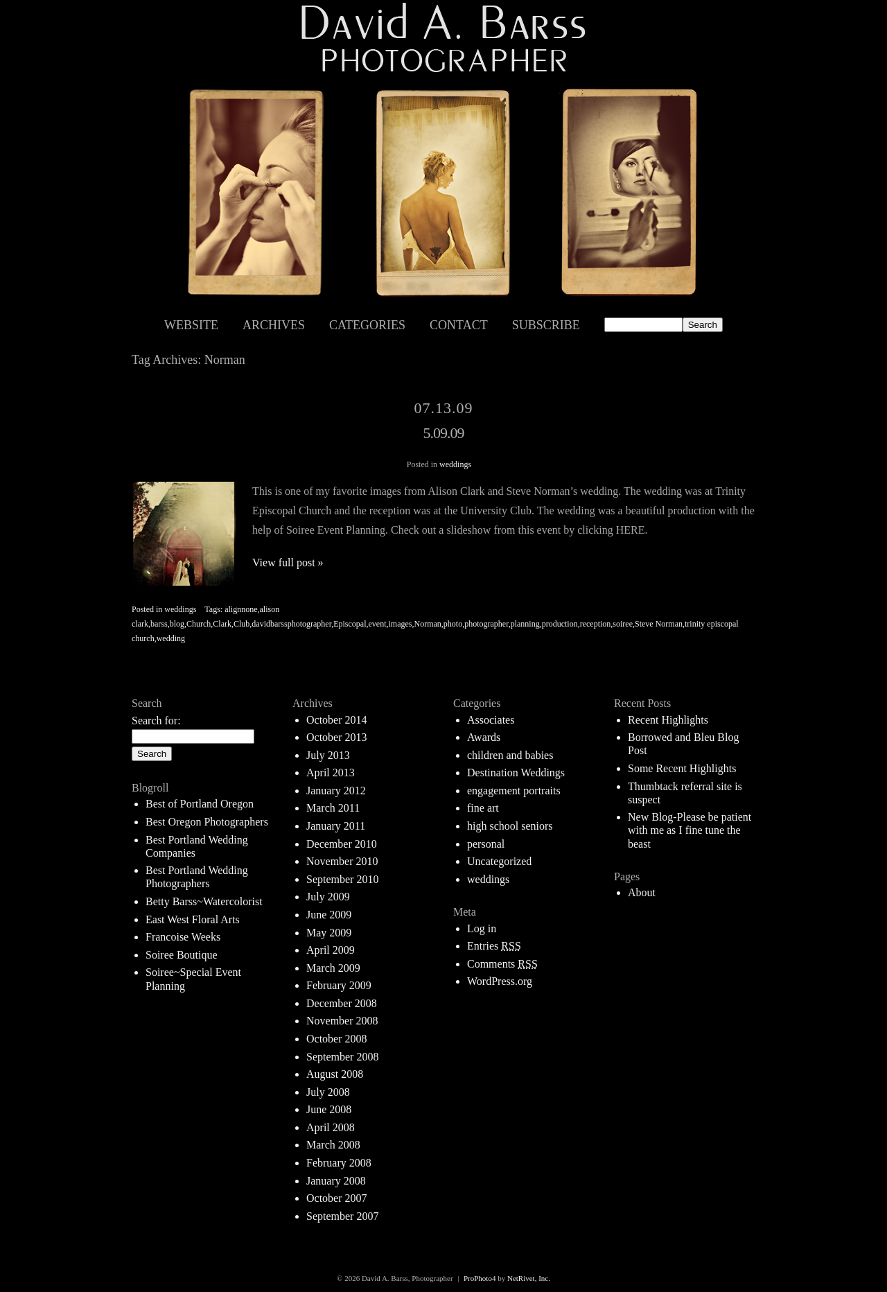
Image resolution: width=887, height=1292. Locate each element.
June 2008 (328, 1109)
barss (159, 624)
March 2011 (333, 808)
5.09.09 (443, 433)
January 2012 (336, 790)
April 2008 (330, 1127)
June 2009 (328, 914)
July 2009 (328, 896)
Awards (483, 737)
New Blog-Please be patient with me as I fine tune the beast (689, 830)
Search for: (156, 720)
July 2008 (328, 1092)
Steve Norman (659, 624)
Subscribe (546, 325)
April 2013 (330, 772)
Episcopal (349, 624)
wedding (171, 638)
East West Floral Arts (193, 919)
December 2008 (341, 1003)
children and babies (510, 755)
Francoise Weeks (183, 937)
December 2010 (341, 844)
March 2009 (333, 968)
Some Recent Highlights (682, 768)
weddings (455, 464)
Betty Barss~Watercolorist (204, 901)
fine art (483, 808)
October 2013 (336, 737)
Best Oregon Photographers (207, 822)
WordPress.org (499, 981)
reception (595, 624)
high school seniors (510, 826)
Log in (481, 928)
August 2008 (334, 1074)
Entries (494, 946)
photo (453, 624)
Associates (490, 720)
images (400, 624)
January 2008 (336, 1181)
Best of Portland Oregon (200, 804)
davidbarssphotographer (291, 624)
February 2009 (338, 985)
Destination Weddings (516, 772)
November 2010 (342, 861)
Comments (502, 964)
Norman (427, 624)
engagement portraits (514, 790)
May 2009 (328, 933)
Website (191, 325)
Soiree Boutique (182, 955)
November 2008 (342, 1021)
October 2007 (336, 1198)
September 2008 (342, 1057)
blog (177, 624)
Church (198, 624)
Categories (367, 325)
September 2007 (342, 1216)
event (378, 624)
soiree (623, 624)
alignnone (241, 609)
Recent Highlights (668, 720)
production (560, 624)
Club (241, 624)
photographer (486, 624)
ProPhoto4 (479, 1278)
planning (525, 624)
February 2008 (338, 1163)
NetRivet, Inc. (528, 1278)
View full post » (288, 562)
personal (485, 844)
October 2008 (336, 1039)
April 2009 (330, 950)
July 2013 (328, 755)
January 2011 (335, 826)
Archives (274, 325)
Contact (459, 325)
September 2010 (342, 879)
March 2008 (333, 1145)
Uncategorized (499, 861)
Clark (222, 624)
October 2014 (336, 720)
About (642, 892)
